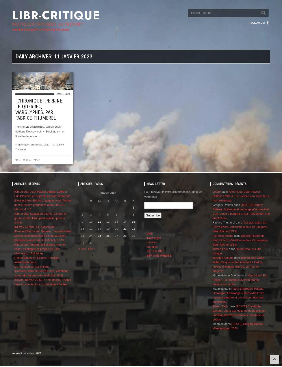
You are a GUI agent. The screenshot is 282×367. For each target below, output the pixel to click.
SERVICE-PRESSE (159, 255)
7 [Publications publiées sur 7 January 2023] (125, 214)
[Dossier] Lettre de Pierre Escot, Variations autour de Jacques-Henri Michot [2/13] (240, 227)
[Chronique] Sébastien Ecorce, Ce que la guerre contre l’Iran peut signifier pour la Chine (40, 218)
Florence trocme (223, 235)
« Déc (82, 248)
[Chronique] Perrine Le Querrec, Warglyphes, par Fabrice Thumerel (38, 109)
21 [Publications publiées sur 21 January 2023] (124, 228)
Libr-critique (56, 15)
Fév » (91, 248)
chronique (23, 144)
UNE (46, 144)
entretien (152, 246)
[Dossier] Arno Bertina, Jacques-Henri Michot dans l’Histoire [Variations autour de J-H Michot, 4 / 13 (42, 205)
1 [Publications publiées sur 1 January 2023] (133, 207)
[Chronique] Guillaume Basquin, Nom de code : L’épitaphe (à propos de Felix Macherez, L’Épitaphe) (40, 249)
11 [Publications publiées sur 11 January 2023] (99, 221)
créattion (152, 242)
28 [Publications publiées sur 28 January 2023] (124, 235)
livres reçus (36, 144)
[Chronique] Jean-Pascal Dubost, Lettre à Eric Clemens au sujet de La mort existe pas (241, 196)
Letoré (217, 191)
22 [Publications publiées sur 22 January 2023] (133, 228)
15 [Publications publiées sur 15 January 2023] (133, 221)
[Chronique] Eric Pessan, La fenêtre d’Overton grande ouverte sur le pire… (240, 280)
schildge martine (223, 257)
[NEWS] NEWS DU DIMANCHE (34, 227)
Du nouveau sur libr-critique (31, 266)
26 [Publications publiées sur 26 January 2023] (107, 235)
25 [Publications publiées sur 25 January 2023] (99, 235)
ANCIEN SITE (156, 251)
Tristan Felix (220, 249)
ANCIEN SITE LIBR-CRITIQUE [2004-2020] (40, 29)
